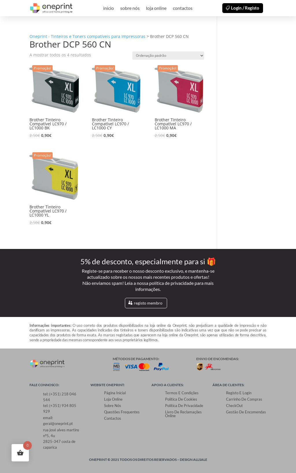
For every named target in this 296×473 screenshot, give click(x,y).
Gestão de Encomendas (246, 412)
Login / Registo (245, 7)
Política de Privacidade (184, 405)
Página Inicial (115, 392)
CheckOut (234, 405)
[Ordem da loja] (168, 56)
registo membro (148, 302)
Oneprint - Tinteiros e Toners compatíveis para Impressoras (87, 36)
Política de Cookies (181, 399)
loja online (156, 8)
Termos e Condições (182, 392)
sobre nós (130, 8)
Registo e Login (238, 392)
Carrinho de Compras (244, 399)
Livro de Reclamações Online (183, 414)
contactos (183, 8)
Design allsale (193, 459)
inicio (108, 8)
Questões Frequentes (122, 412)
